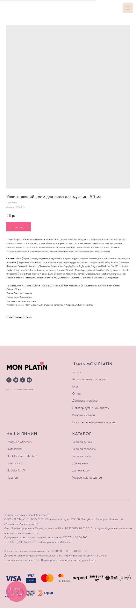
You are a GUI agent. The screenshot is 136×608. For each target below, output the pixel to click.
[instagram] (29, 380)
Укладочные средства (87, 477)
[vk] (15, 380)
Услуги (76, 372)
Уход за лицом (82, 442)
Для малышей (81, 470)
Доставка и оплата (85, 400)
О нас (76, 393)
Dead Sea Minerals (18, 442)
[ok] (22, 380)
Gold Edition (14, 463)
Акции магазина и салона (89, 379)
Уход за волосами (84, 449)
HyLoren (12, 477)
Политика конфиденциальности (93, 422)
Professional (14, 449)
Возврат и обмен (83, 415)
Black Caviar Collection (21, 456)
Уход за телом (81, 456)
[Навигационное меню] (128, 8)
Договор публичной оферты (90, 408)
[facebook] (9, 380)
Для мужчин (80, 463)
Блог (75, 386)
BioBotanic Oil (15, 470)
